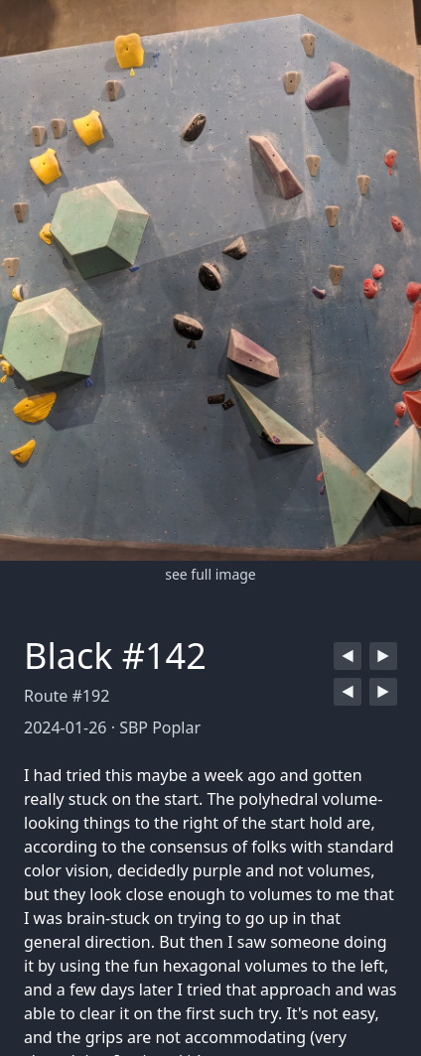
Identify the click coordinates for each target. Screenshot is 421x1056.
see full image (210, 574)
